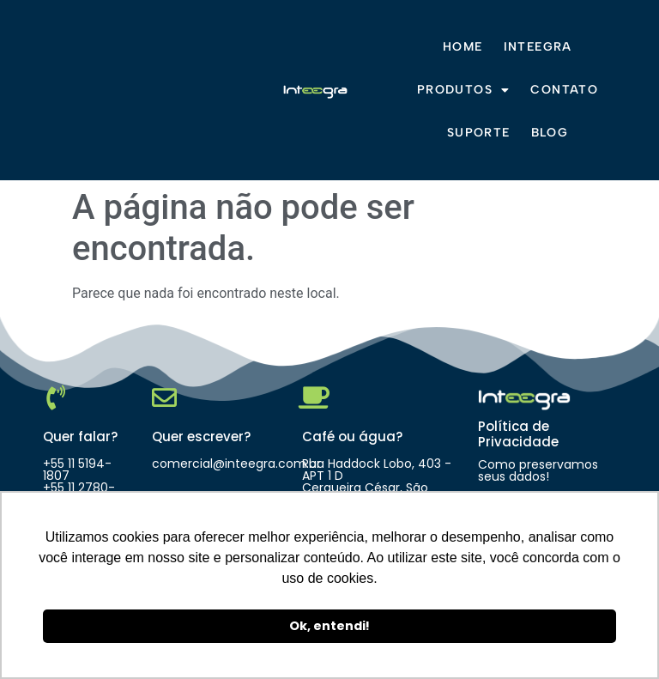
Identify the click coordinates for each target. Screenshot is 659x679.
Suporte (479, 132)
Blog (550, 132)
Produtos (464, 90)
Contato (564, 89)
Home (463, 46)
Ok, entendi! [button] (329, 625)
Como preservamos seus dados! (538, 470)
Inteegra (538, 46)
